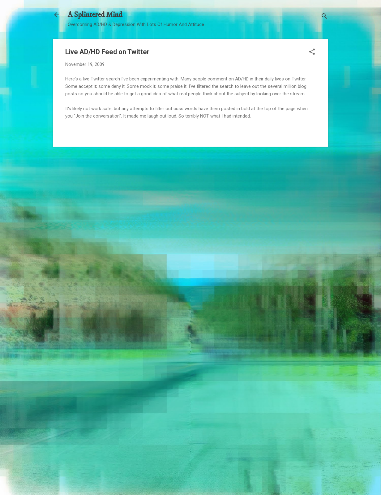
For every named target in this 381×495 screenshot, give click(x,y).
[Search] (324, 16)
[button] (312, 52)
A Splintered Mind (95, 14)
